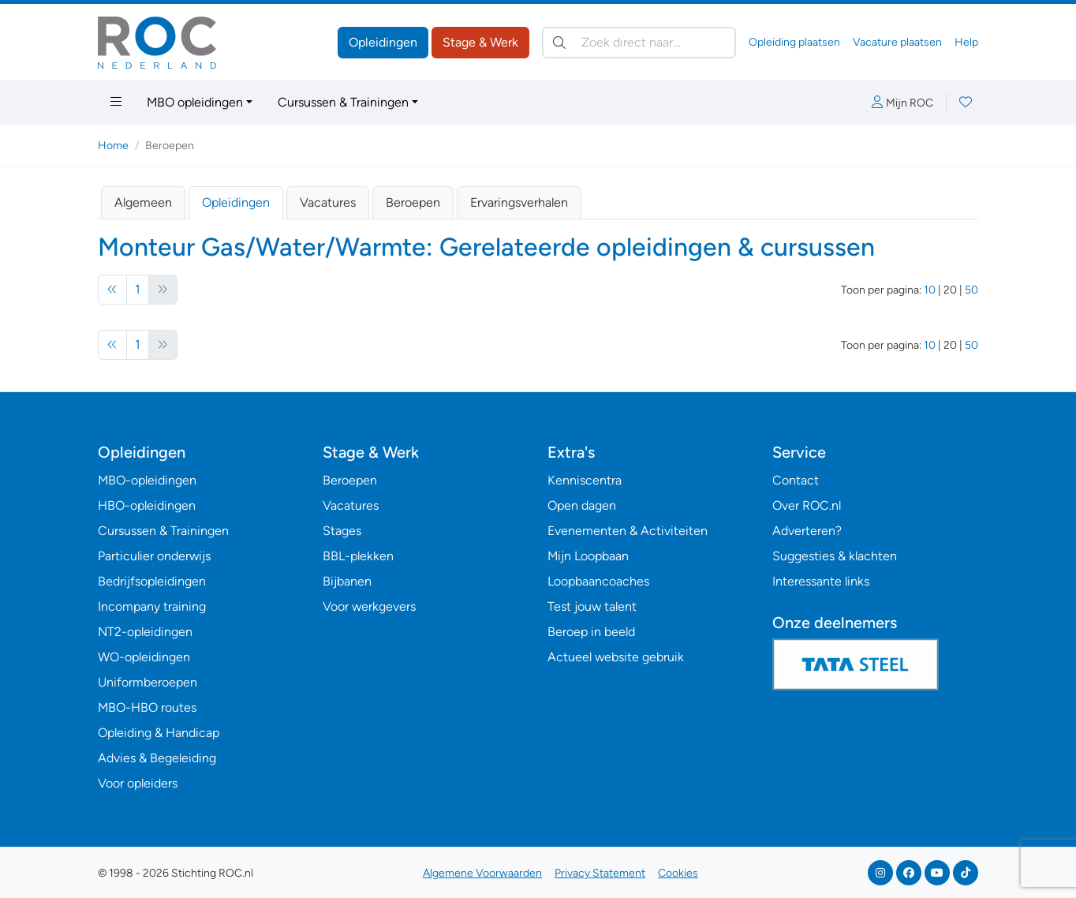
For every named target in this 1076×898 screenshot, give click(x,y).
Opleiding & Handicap (158, 732)
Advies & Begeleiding (157, 757)
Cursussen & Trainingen (343, 102)
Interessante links (820, 581)
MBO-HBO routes (147, 707)
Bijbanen (347, 581)
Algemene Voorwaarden (482, 873)
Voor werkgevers (369, 606)
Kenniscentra (584, 480)
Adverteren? (807, 530)
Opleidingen (383, 42)
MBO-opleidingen (147, 480)
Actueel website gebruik (615, 656)
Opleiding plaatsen (794, 42)
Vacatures (328, 202)
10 (930, 290)
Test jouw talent (592, 606)
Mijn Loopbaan (588, 555)
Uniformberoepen (147, 682)
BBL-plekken (358, 555)
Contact (795, 480)
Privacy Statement (600, 873)
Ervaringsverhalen (519, 202)
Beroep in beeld (591, 631)
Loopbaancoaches (598, 581)
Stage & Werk (480, 42)
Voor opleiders (137, 783)
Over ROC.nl (806, 505)
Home (113, 145)
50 (971, 290)
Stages (342, 530)
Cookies (678, 873)
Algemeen (143, 202)
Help (966, 42)
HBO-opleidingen (147, 505)
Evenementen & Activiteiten (627, 530)
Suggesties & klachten (834, 555)
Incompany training (152, 606)
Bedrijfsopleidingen (152, 581)
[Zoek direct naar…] (639, 42)
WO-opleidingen (144, 656)
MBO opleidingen (195, 102)
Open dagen (581, 505)
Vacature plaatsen (897, 42)
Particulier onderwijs (154, 555)
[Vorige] (112, 290)
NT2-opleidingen (145, 631)
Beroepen (413, 202)
